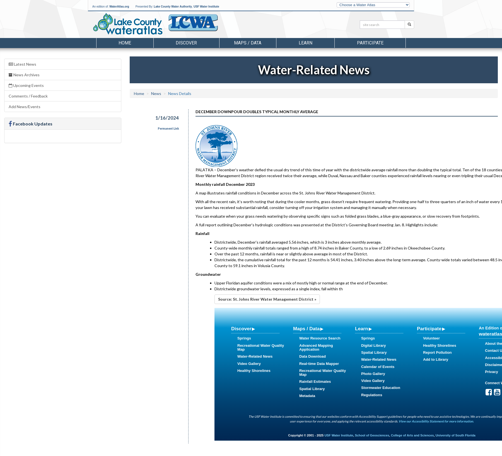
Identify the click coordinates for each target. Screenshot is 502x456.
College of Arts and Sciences (412, 435)
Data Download (312, 356)
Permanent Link (168, 128)
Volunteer (431, 338)
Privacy (491, 372)
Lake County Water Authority (173, 6)
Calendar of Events (377, 367)
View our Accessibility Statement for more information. (436, 421)
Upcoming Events (26, 85)
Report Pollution (437, 352)
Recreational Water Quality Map (260, 347)
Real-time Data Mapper (319, 364)
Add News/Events (24, 106)
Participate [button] (370, 43)
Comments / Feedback (28, 96)
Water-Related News (254, 356)
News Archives (24, 74)
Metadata (307, 396)
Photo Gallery (373, 374)
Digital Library (373, 345)
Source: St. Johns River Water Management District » (267, 299)
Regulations (371, 395)
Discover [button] (186, 43)
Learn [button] (305, 43)
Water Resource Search (320, 338)
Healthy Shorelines (254, 371)
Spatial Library (312, 389)
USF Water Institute (206, 6)
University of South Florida (456, 435)
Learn (361, 328)
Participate (429, 328)
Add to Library (435, 359)
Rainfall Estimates (315, 381)
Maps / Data (306, 328)
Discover (241, 328)
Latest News (22, 64)
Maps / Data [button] (247, 43)
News (156, 93)
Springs (244, 338)
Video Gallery (249, 364)
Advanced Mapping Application (316, 347)
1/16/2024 (167, 118)
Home (125, 43)
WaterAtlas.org (119, 6)
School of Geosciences (372, 435)
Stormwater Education (380, 388)
